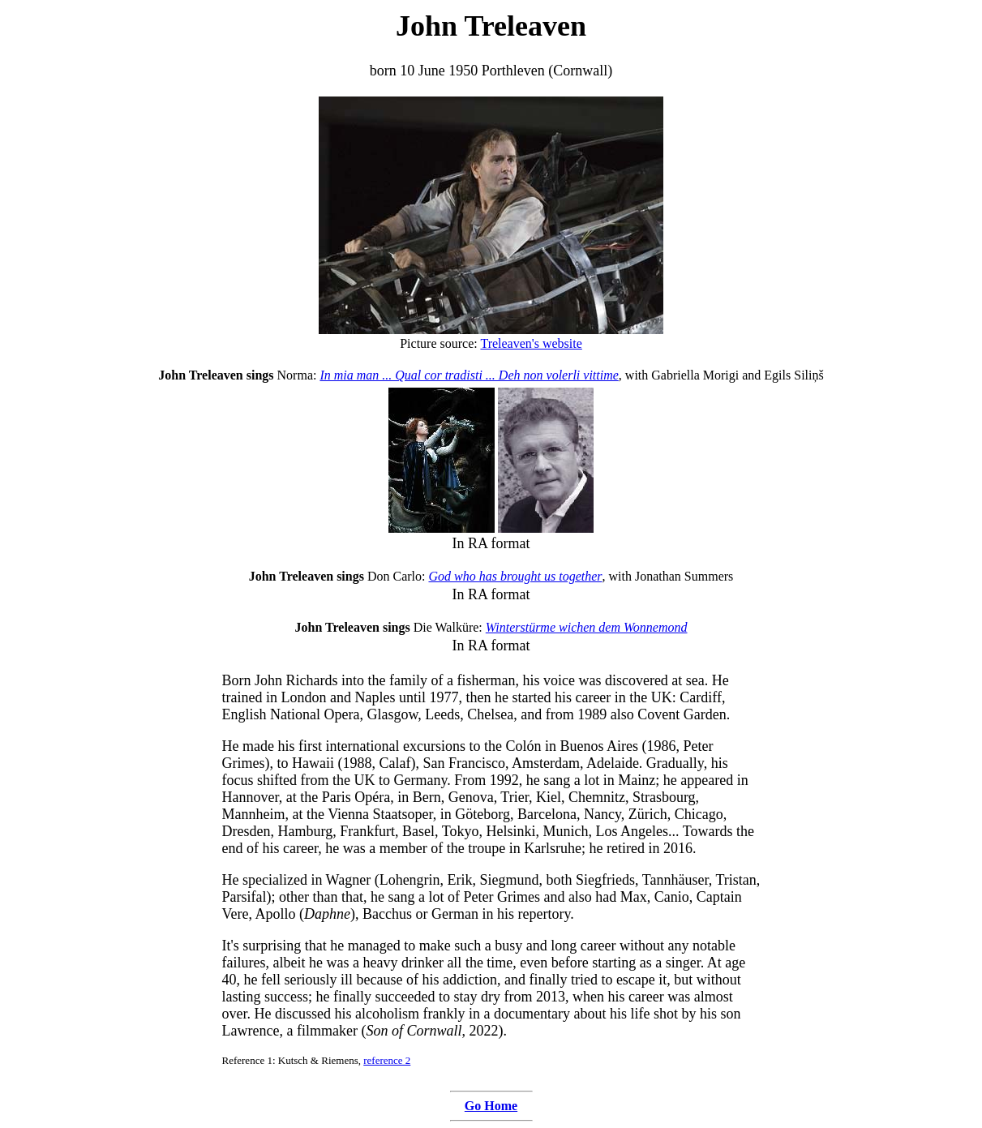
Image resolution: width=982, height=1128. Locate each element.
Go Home (491, 1106)
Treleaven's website (530, 343)
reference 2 (386, 1060)
